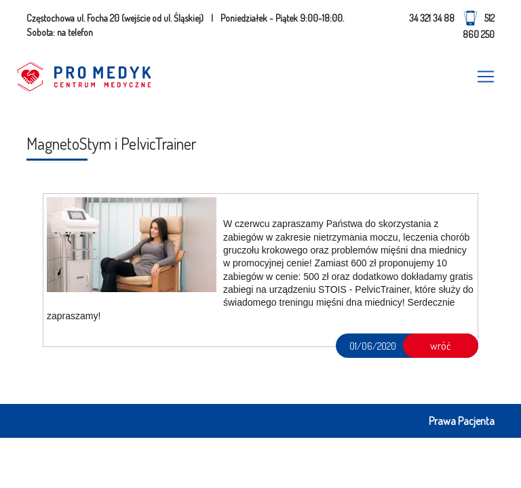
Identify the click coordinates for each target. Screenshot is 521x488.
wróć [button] (440, 345)
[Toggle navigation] (486, 76)
